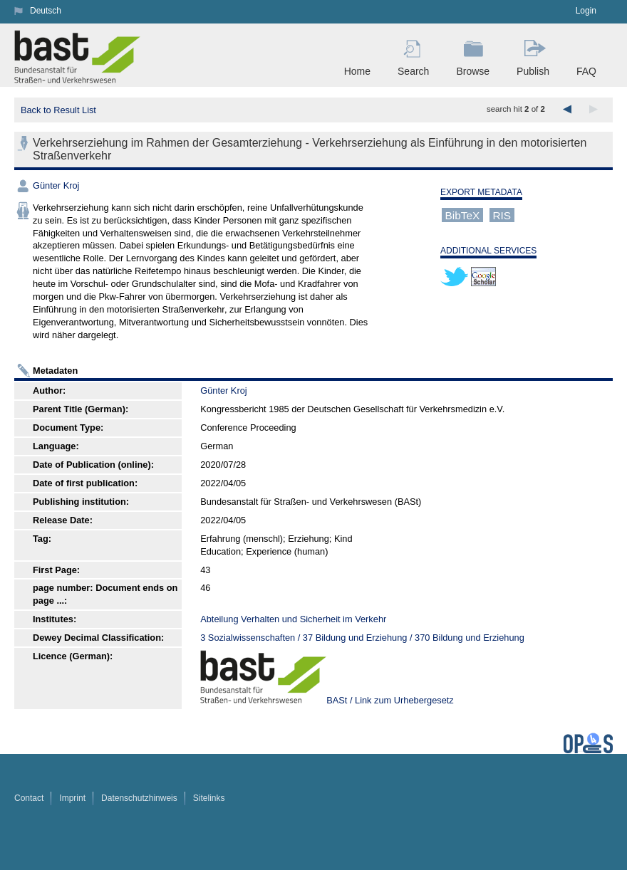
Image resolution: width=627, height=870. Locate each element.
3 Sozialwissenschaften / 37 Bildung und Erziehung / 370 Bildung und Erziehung (362, 637)
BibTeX (462, 215)
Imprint (72, 798)
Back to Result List (58, 110)
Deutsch (45, 11)
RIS (501, 215)
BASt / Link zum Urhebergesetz (390, 700)
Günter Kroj (56, 185)
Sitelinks (209, 798)
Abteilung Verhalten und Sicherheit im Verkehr (293, 619)
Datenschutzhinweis (139, 798)
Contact (28, 798)
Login (586, 11)
